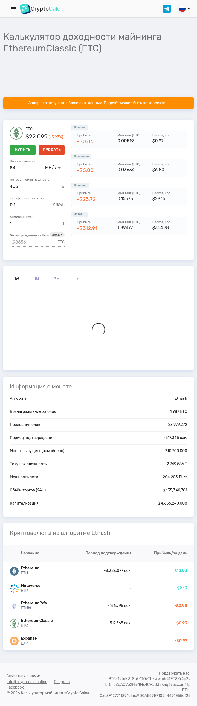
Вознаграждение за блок (30, 235)
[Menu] (13, 8)
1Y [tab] (77, 279)
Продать (52, 150)
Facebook (15, 687)
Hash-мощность (22, 161)
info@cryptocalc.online (27, 682)
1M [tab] (36, 279)
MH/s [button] (50, 167)
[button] (57, 234)
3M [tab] (57, 279)
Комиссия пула (22, 217)
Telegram (62, 682)
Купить (23, 150)
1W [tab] (16, 279)
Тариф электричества (27, 198)
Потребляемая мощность (30, 180)
